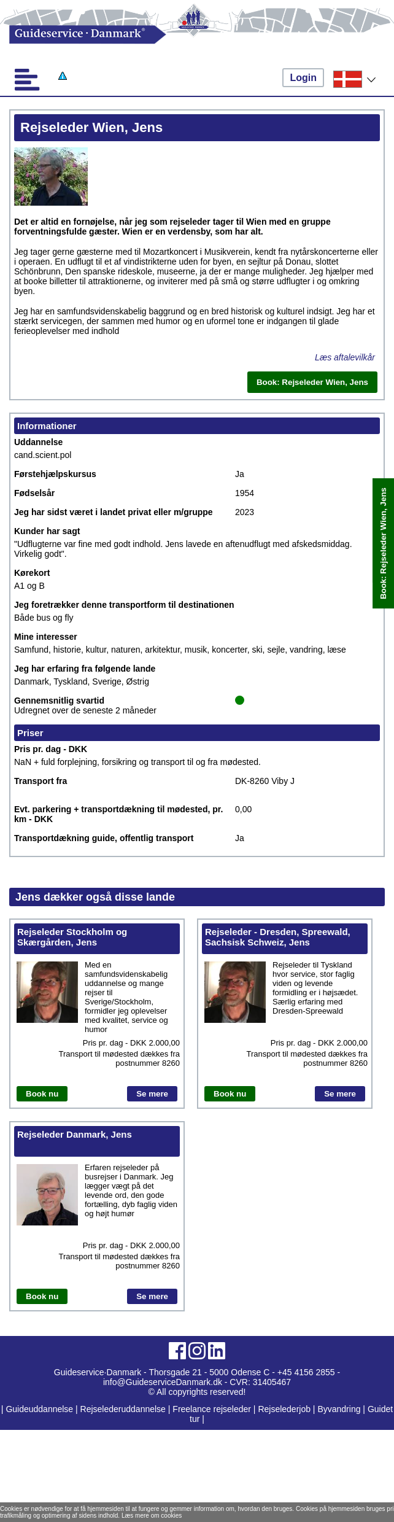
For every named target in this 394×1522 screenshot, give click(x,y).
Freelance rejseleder (211, 1409)
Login (303, 77)
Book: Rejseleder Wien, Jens (383, 543)
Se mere (152, 1093)
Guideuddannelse (40, 1409)
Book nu (42, 1093)
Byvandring (338, 1409)
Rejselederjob (284, 1409)
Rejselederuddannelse (124, 1409)
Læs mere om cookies (152, 1515)
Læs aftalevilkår (345, 357)
